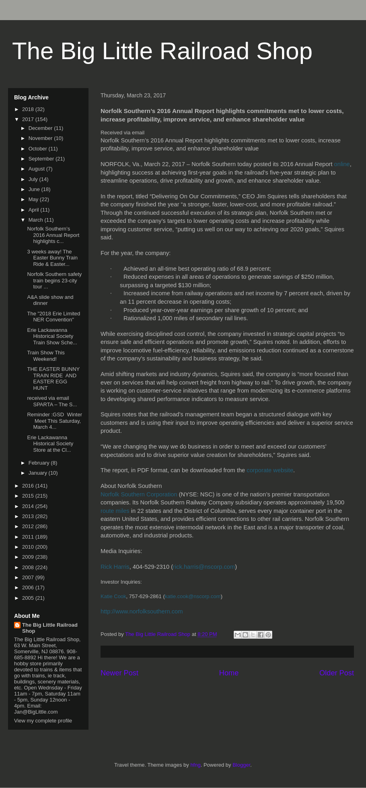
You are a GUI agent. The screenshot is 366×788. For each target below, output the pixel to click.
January (39, 473)
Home (229, 673)
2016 (28, 486)
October (39, 149)
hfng (195, 765)
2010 (28, 547)
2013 (28, 516)
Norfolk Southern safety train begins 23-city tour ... (54, 280)
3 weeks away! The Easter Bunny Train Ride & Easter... (52, 258)
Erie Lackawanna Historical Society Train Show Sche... (52, 336)
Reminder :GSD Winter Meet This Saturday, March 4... (54, 420)
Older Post (336, 673)
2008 (28, 567)
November (41, 138)
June (35, 189)
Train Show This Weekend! (45, 356)
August (37, 169)
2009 (28, 557)
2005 (28, 598)
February (40, 463)
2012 (28, 526)
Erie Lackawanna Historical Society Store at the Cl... (50, 443)
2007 (28, 577)
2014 (28, 506)
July (34, 179)
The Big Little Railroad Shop (162, 50)
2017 (28, 119)
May (34, 199)
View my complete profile (43, 721)
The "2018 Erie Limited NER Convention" (53, 317)
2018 (28, 109)
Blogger (241, 765)
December (41, 128)
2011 (28, 537)
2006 (28, 587)
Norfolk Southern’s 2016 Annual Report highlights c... (53, 235)
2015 (28, 496)
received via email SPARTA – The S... (52, 401)
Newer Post (119, 673)
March (37, 220)
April (35, 210)
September (42, 159)
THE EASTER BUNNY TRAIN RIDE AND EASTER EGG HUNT (53, 378)
